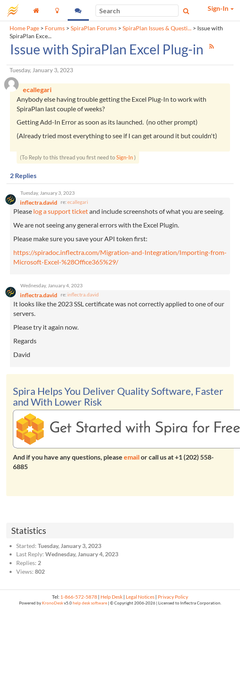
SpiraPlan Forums (94, 28)
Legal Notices (140, 597)
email (132, 457)
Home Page (24, 28)
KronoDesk (52, 603)
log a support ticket (60, 211)
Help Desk (111, 597)
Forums (55, 28)
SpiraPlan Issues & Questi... (156, 28)
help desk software (90, 603)
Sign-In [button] (221, 8)
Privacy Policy (173, 597)
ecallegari (77, 202)
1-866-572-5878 (78, 597)
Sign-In (124, 157)
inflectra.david (83, 294)
